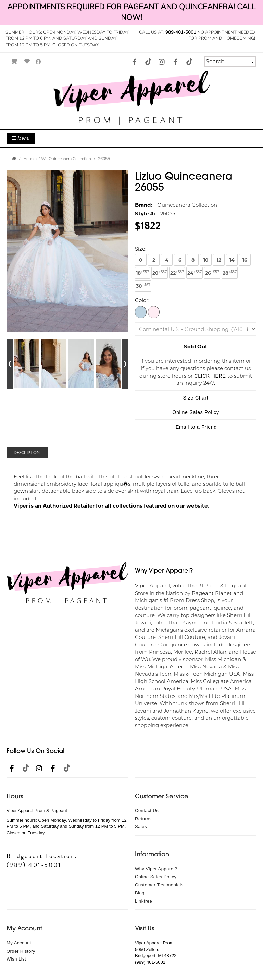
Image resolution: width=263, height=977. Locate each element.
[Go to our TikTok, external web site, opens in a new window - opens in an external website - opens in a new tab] (148, 61)
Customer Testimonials (159, 884)
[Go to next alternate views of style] (125, 364)
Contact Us (147, 810)
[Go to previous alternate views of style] (10, 364)
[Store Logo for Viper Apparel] (131, 98)
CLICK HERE (210, 376)
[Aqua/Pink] (141, 312)
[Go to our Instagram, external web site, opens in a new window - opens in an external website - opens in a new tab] (161, 62)
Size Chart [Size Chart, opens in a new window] (196, 398)
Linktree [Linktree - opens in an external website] (143, 901)
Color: (142, 300)
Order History (21, 951)
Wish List (16, 959)
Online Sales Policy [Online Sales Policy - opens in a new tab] (195, 412)
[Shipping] (195, 329)
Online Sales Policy (156, 876)
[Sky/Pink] (154, 312)
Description (27, 453)
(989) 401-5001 (34, 864)
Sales (141, 826)
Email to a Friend (196, 427)
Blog (140, 892)
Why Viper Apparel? (156, 868)
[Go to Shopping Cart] (14, 61)
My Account (19, 942)
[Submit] (251, 61)
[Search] (230, 61)
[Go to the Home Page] (14, 159)
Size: (140, 248)
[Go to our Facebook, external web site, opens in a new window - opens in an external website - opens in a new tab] (134, 62)
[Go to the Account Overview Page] (38, 62)
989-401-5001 (180, 32)
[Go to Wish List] (27, 61)
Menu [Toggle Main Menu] (21, 138)
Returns (143, 818)
